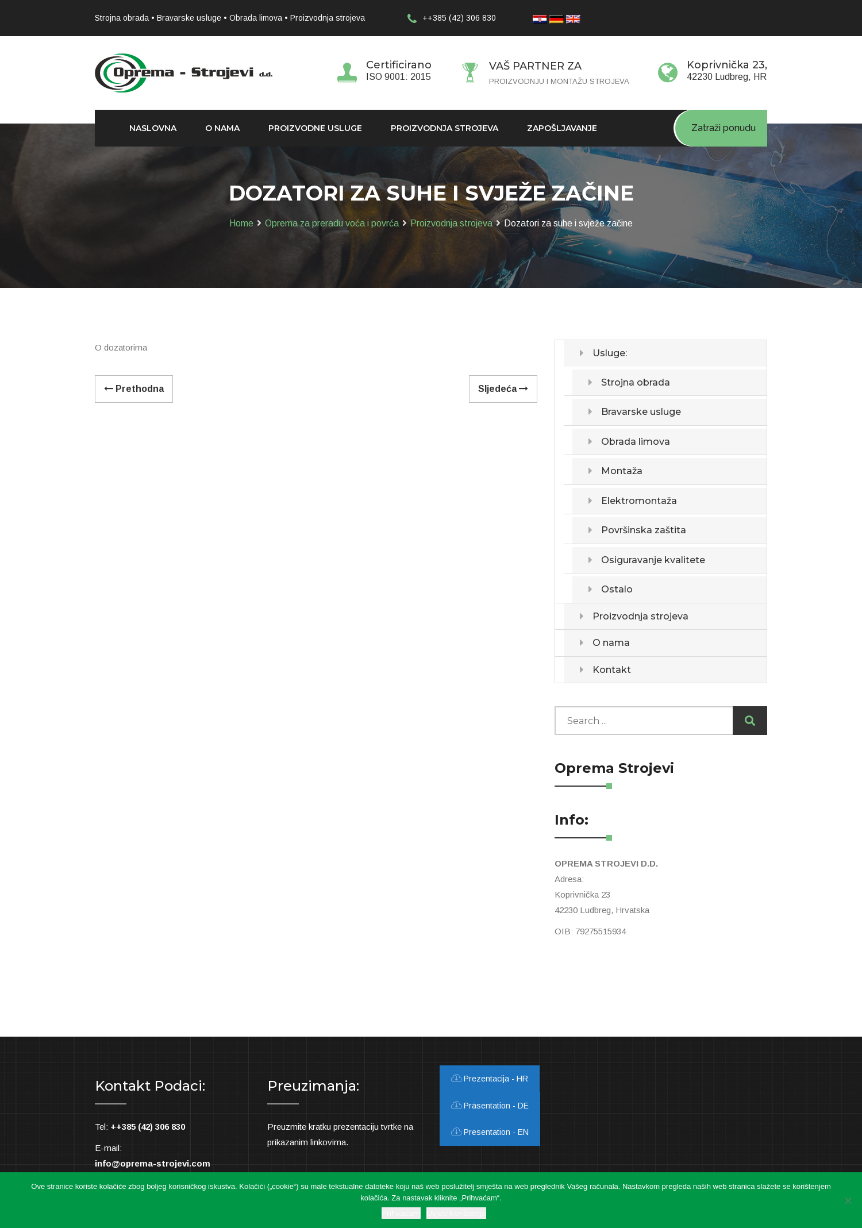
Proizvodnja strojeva (451, 223)
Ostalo (617, 589)
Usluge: (609, 353)
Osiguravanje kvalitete (653, 560)
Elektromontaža (639, 500)
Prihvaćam (401, 1213)
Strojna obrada (635, 382)
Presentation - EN (490, 1132)
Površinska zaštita (643, 530)
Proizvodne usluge (315, 128)
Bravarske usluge (641, 411)
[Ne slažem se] (847, 1200)
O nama (611, 642)
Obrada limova (635, 441)
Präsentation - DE (490, 1105)
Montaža (621, 470)
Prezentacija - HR (489, 1078)
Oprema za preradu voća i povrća (332, 223)
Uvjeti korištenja (456, 1213)
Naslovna (152, 128)
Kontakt (611, 669)
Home (241, 223)
